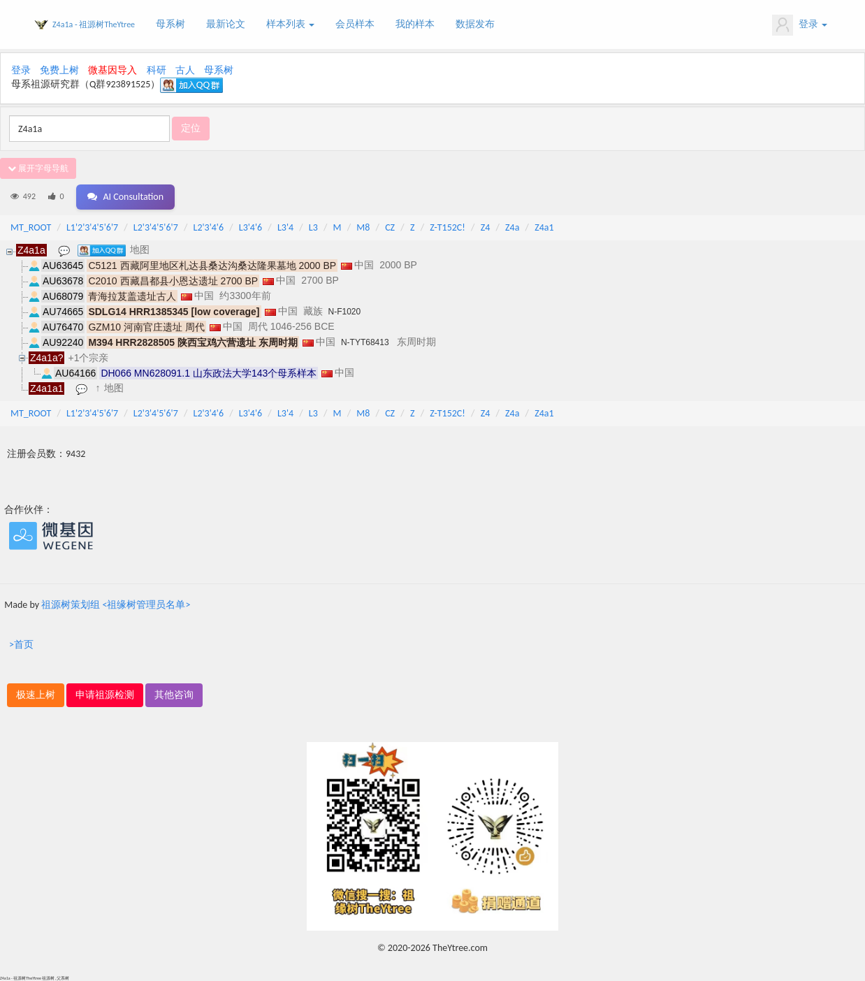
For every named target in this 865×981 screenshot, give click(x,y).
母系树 (170, 24)
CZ (390, 227)
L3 (313, 227)
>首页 (21, 645)
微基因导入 (112, 70)
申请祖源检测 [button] (104, 695)
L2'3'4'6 (209, 227)
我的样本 (415, 24)
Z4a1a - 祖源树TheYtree (93, 24)
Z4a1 (544, 227)
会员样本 (355, 24)
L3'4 (285, 227)
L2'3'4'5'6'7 (155, 227)
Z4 (485, 227)
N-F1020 (344, 312)
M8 (363, 227)
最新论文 (225, 24)
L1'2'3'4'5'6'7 (92, 227)
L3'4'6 (250, 227)
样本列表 (290, 24)
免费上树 (59, 70)
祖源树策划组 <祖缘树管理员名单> (115, 605)
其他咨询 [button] (174, 695)
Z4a (512, 227)
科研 (156, 70)
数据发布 (475, 24)
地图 (140, 249)
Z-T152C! (447, 227)
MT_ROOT (30, 227)
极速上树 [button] (35, 695)
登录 (799, 25)
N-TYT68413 (365, 342)
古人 (185, 70)
